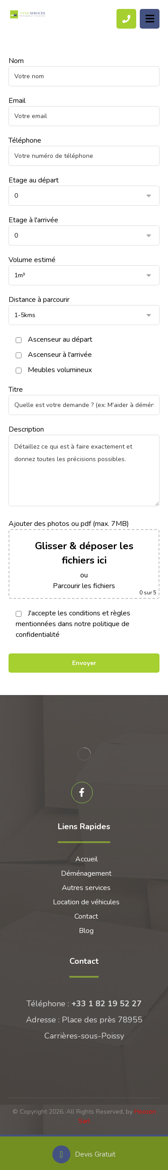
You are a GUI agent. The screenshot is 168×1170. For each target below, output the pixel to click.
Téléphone (84, 151)
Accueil (86, 859)
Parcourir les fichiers (84, 586)
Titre (84, 400)
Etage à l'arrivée (84, 230)
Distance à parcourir (84, 310)
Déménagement (86, 873)
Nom (84, 71)
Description (84, 466)
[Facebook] (82, 792)
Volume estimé (84, 270)
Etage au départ (84, 190)
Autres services (86, 888)
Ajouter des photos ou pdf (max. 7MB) (84, 559)
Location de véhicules (86, 902)
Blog (86, 931)
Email (84, 111)
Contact (86, 916)
